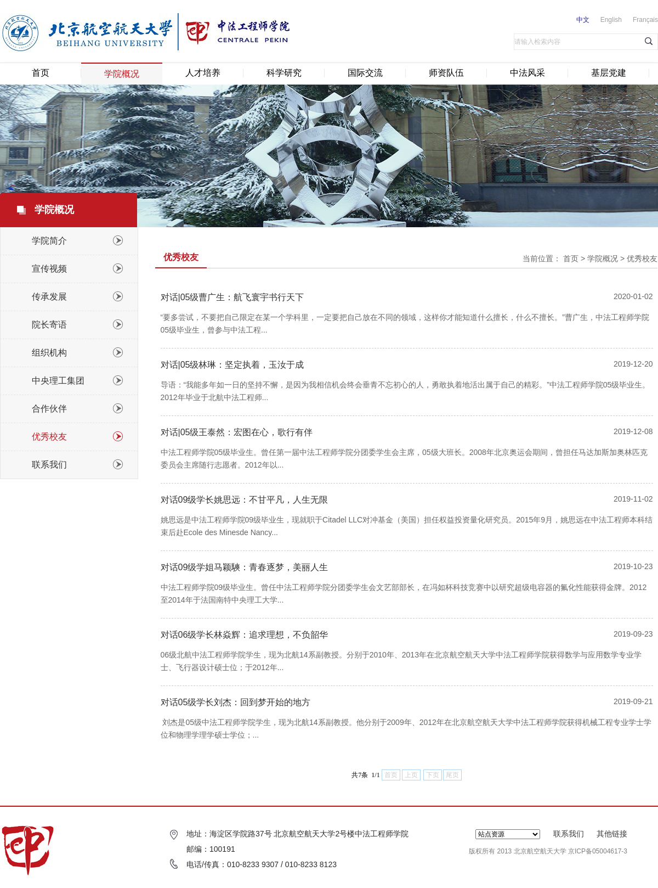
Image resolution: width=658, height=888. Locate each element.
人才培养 (202, 72)
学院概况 (121, 73)
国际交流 (365, 72)
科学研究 (284, 72)
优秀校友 (642, 258)
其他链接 (612, 833)
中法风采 (527, 72)
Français (645, 20)
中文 (582, 20)
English (611, 20)
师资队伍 (446, 72)
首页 (40, 72)
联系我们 (568, 833)
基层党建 (608, 72)
